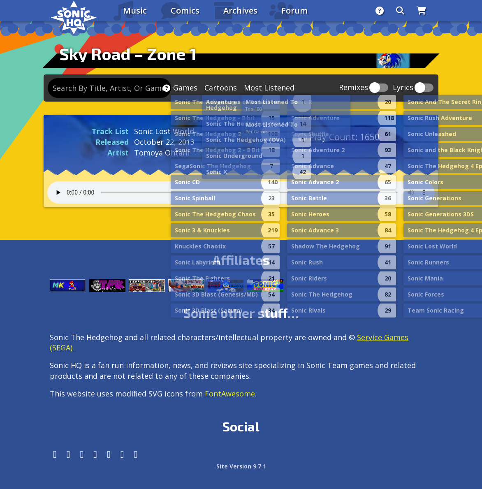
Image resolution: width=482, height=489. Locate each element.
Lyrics (403, 87)
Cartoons (220, 87)
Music (135, 10)
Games (185, 87)
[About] (379, 10)
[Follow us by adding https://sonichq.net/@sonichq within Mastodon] (55, 454)
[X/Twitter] (82, 454)
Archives (240, 10)
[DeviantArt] (109, 454)
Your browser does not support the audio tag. (241, 192)
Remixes (353, 87)
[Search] (400, 10)
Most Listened (269, 87)
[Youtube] (122, 454)
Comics (185, 10)
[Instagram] (68, 454)
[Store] (421, 10)
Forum (294, 10)
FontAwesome (230, 394)
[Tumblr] (95, 454)
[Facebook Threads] (136, 454)
